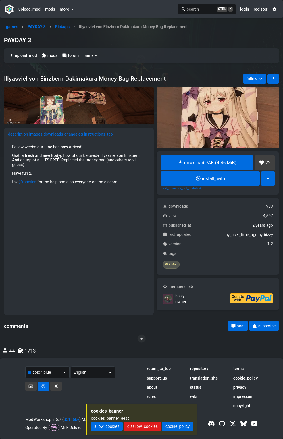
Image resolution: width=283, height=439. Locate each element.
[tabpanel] (79, 164)
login (244, 9)
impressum (243, 396)
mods (50, 9)
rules (151, 396)
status (195, 387)
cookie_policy (245, 378)
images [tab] (36, 134)
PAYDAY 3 (37, 26)
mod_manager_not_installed (181, 188)
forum (70, 55)
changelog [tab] (73, 134)
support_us (157, 378)
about (152, 387)
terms (238, 368)
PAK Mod (171, 264)
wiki (193, 396)
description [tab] (18, 134)
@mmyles (27, 182)
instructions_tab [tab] (98, 134)
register (261, 9)
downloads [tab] (53, 134)
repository (199, 368)
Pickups (62, 26)
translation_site (204, 378)
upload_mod (29, 9)
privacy (239, 387)
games (12, 26)
